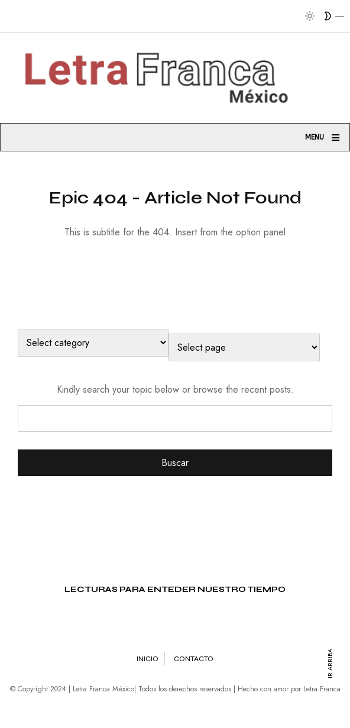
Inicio (147, 659)
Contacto (193, 659)
